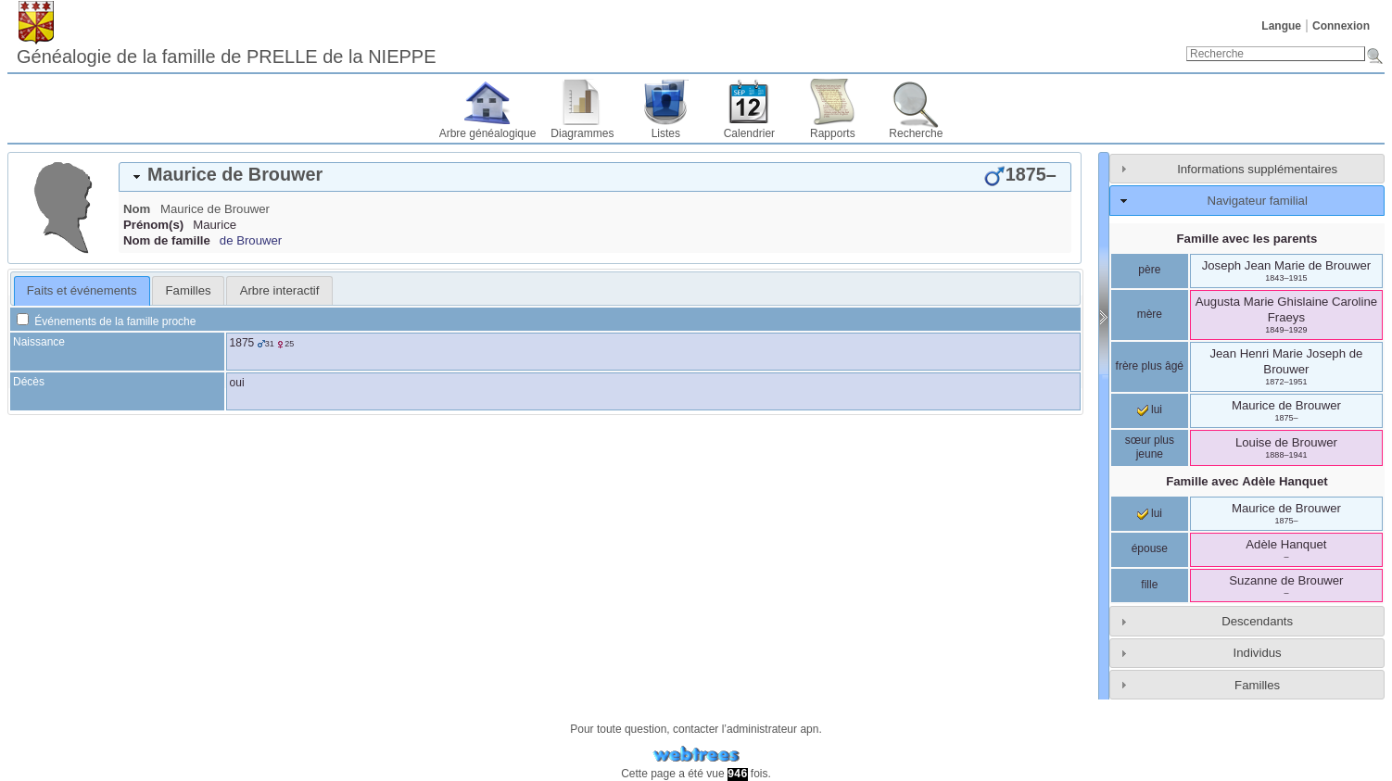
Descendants (1257, 621)
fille (1149, 584)
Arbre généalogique (488, 133)
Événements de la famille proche (106, 321)
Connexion (1341, 25)
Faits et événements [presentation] (82, 290)
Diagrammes (582, 133)
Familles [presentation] (188, 290)
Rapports (832, 133)
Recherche (916, 133)
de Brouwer (251, 240)
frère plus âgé (1149, 365)
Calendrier (749, 133)
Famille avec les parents (1247, 239)
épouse (1150, 548)
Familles (1257, 685)
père (1149, 269)
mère (1149, 314)
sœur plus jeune (1149, 447)
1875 (242, 342)
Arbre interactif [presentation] (280, 290)
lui (1149, 409)
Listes (666, 133)
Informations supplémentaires (1257, 169)
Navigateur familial (1257, 201)
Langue (1281, 25)
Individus (1258, 653)
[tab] (595, 177)
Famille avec (1246, 481)
